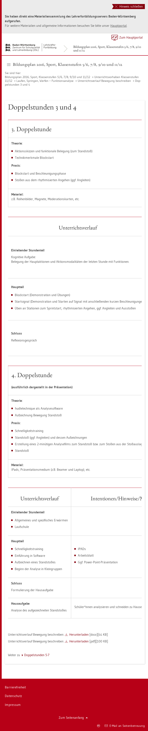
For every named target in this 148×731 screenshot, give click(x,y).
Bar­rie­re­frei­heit (15, 687)
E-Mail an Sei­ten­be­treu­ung (125, 726)
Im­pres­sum (13, 705)
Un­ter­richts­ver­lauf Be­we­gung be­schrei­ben (104, 81)
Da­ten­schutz (13, 696)
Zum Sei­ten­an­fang (73, 718)
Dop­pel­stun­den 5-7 (36, 655)
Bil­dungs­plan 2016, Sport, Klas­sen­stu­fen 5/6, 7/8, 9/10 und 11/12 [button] (64, 64)
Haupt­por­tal (118, 26)
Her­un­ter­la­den (79, 635)
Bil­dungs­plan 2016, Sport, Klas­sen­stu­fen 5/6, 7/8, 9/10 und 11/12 (107, 48)
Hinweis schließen (129, 6)
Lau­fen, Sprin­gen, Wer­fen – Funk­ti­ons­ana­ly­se (44, 81)
